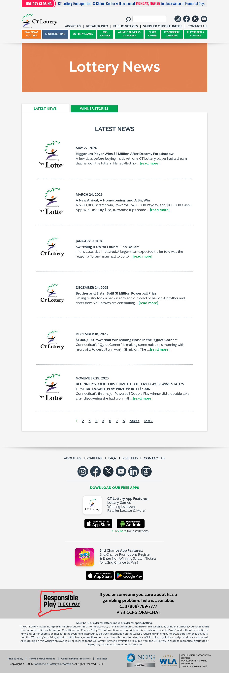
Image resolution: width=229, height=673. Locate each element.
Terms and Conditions (42, 658)
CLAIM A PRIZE (152, 34)
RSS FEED (130, 458)
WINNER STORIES (94, 109)
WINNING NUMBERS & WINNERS (129, 34)
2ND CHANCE (105, 34)
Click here (119, 531)
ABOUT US (72, 458)
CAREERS (94, 458)
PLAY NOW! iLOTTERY (31, 34)
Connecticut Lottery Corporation (53, 664)
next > (135, 421)
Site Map (102, 658)
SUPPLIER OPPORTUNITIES (162, 26)
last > (148, 421)
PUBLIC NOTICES (125, 26)
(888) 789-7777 (142, 606)
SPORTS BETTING (55, 34)
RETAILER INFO (97, 26)
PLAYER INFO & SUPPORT (195, 34)
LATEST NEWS (45, 109)
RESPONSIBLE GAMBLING (172, 34)
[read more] (149, 163)
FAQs (112, 458)
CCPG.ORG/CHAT (143, 612)
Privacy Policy (15, 658)
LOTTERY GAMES (83, 34)
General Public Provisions (76, 658)
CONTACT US (154, 458)
